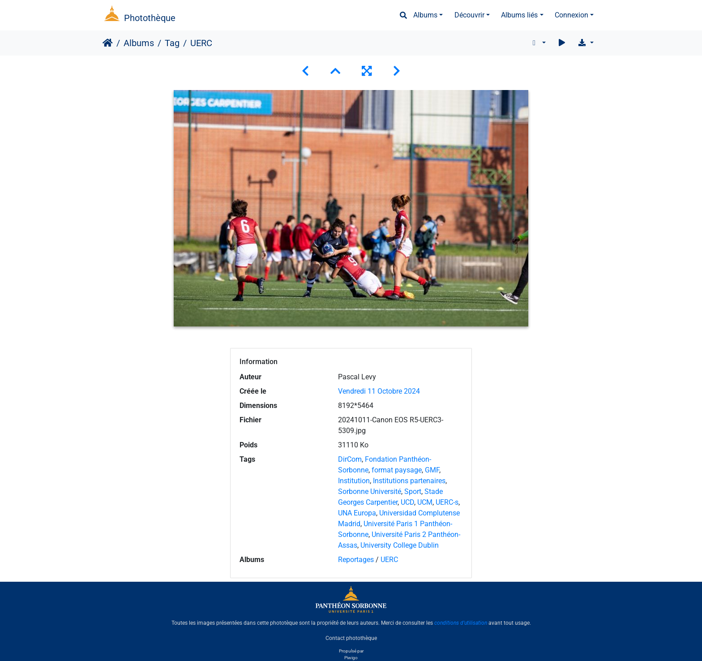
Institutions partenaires (409, 480)
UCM (424, 502)
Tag (172, 43)
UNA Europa (357, 513)
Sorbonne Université (369, 491)
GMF (432, 470)
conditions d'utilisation (460, 623)
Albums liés (519, 15)
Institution (354, 480)
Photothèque (150, 18)
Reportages (356, 559)
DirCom (350, 459)
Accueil (108, 43)
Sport (412, 491)
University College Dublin (399, 545)
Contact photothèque (351, 638)
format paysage (397, 470)
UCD (407, 502)
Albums (425, 15)
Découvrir (469, 15)
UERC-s (447, 502)
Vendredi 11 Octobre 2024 (379, 391)
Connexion (571, 15)
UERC (389, 559)
